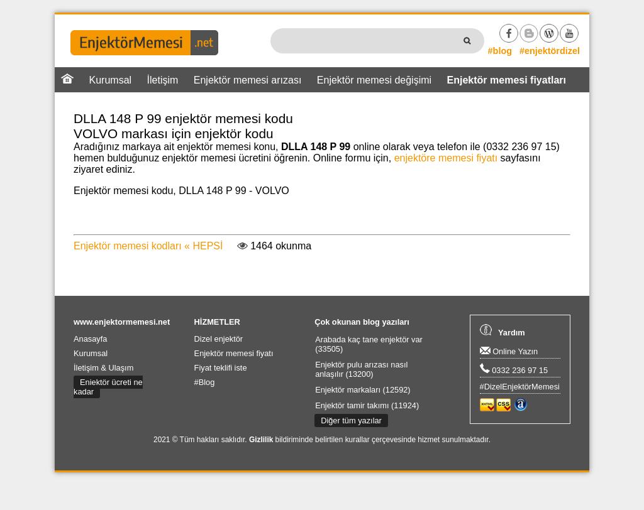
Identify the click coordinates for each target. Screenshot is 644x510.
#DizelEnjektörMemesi (520, 386)
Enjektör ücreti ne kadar (108, 386)
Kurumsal (110, 80)
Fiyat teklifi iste (220, 367)
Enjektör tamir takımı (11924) (367, 405)
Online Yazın (509, 351)
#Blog (204, 382)
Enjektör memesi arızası (248, 80)
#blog (500, 51)
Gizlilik (261, 439)
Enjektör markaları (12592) (363, 389)
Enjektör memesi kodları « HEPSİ (148, 246)
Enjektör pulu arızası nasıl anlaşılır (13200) (361, 369)
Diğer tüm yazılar (351, 420)
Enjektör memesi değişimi (374, 80)
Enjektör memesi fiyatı (234, 353)
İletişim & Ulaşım (103, 367)
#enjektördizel (549, 51)
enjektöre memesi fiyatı (446, 158)
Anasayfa (90, 339)
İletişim (163, 80)
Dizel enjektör (218, 339)
